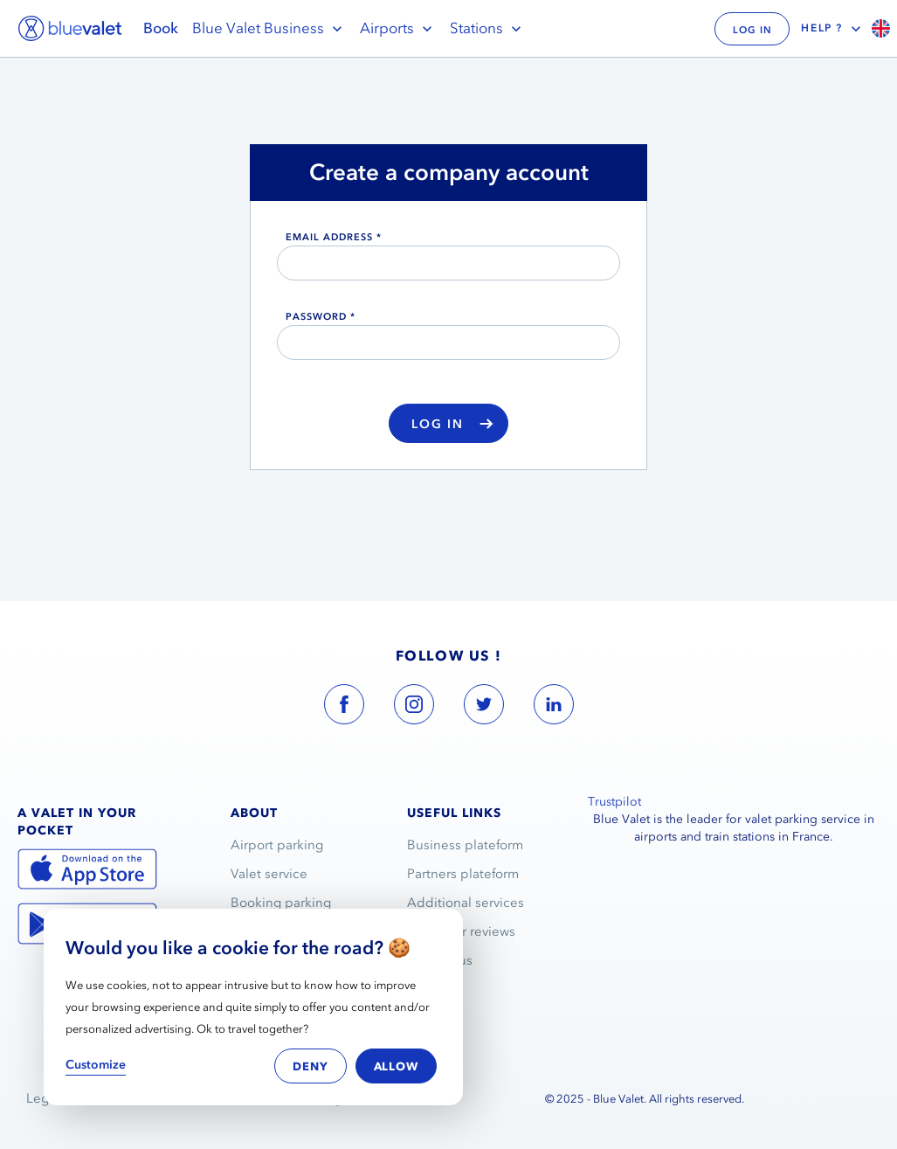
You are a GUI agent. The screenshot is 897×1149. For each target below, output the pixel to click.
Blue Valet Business (269, 28)
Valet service (269, 874)
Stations (487, 28)
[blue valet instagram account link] (414, 707)
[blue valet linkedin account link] (554, 707)
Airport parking (277, 845)
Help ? (833, 29)
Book (160, 28)
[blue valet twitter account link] (484, 707)
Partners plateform (463, 874)
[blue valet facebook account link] (344, 707)
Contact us (440, 960)
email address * (334, 237)
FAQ (421, 989)
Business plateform (465, 845)
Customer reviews (461, 931)
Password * (320, 316)
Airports (398, 28)
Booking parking (281, 902)
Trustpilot (614, 801)
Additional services (465, 902)
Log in (452, 425)
